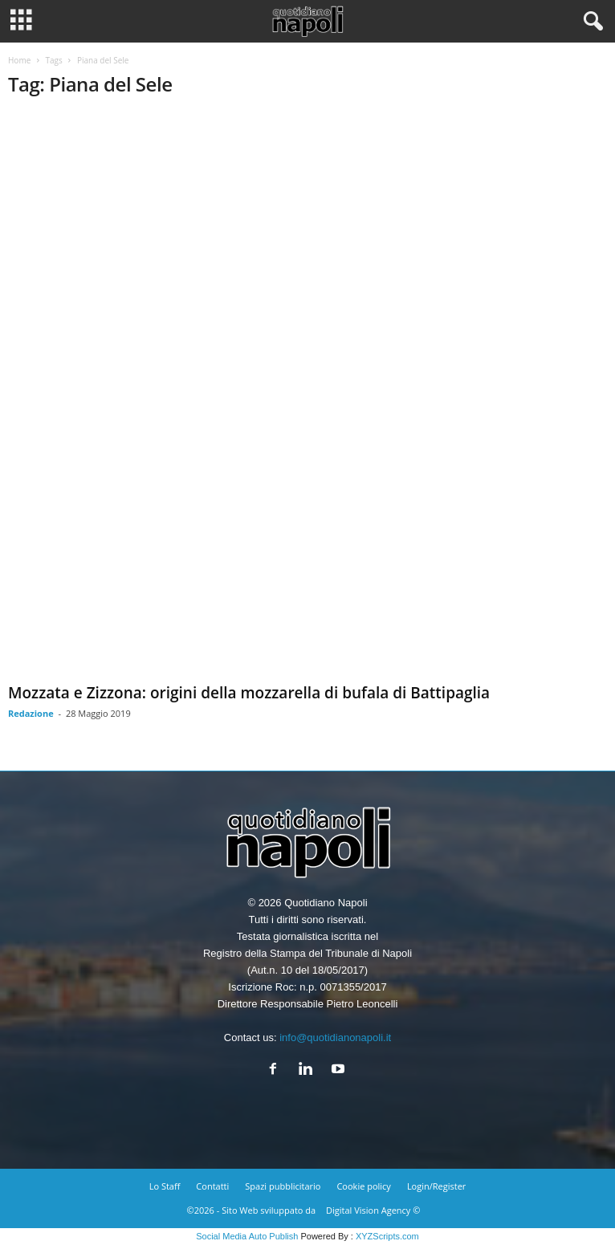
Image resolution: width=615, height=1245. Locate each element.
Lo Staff (165, 1186)
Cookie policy (363, 1186)
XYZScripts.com (387, 1236)
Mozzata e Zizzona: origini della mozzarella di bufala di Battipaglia (249, 692)
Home (19, 60)
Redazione (31, 713)
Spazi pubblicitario (282, 1186)
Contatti (212, 1186)
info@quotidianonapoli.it (335, 1037)
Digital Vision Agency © (373, 1210)
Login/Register (436, 1186)
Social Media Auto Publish (247, 1236)
